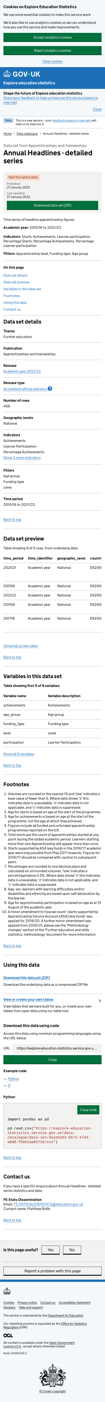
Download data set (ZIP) (52, 205)
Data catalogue (27, 133)
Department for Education (65, 1315)
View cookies (52, 61)
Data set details (15, 275)
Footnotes (11, 296)
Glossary (9, 1307)
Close (97, 109)
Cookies (8, 1302)
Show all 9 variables (18, 754)
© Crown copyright (52, 1391)
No (75, 1249)
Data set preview (16, 282)
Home (7, 133)
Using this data (15, 302)
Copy (53, 1059)
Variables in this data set (22, 289)
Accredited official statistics (27, 388)
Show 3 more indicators (22, 457)
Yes (54, 1249)
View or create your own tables (28, 999)
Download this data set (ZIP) (26, 978)
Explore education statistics (29, 83)
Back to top (12, 519)
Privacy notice (27, 1302)
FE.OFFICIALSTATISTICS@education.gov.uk (48, 1204)
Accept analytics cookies (52, 37)
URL (6, 1048)
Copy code (88, 1109)
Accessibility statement (74, 1302)
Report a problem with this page (52, 1270)
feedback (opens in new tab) (72, 120)
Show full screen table (20, 646)
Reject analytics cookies (52, 50)
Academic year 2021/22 (22, 371)
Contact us (12, 309)
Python (13, 1079)
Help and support (31, 1307)
